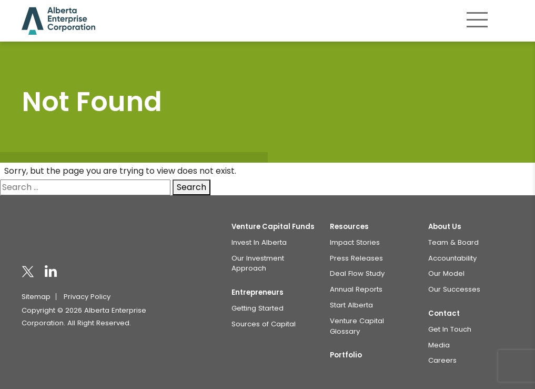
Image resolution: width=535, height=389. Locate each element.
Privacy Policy (87, 297)
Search (191, 187)
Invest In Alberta (259, 242)
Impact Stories (355, 242)
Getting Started (257, 308)
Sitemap (36, 297)
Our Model (446, 273)
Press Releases (356, 258)
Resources (349, 227)
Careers (442, 360)
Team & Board (453, 242)
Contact (444, 313)
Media (439, 345)
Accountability (452, 258)
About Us (444, 227)
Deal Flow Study (357, 273)
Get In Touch (449, 329)
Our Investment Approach (257, 263)
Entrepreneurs (257, 292)
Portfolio (346, 355)
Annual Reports (356, 289)
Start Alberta (351, 305)
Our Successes (454, 289)
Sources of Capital (263, 324)
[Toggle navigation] (477, 19)
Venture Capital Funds (273, 227)
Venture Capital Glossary (357, 326)
